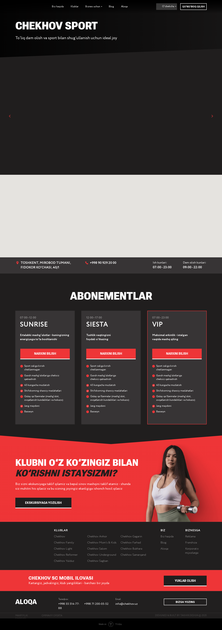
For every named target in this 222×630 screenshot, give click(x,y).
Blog (111, 6)
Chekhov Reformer (66, 555)
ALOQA (26, 602)
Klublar (75, 6)
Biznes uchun (92, 6)
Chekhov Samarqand (133, 555)
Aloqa (124, 6)
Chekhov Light (63, 549)
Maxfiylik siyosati (21, 617)
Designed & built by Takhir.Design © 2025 (181, 615)
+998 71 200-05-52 (96, 604)
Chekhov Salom (97, 549)
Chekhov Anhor (97, 536)
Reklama (190, 536)
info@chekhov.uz (126, 604)
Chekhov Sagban (97, 561)
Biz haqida (58, 6)
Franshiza (191, 542)
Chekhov (59, 536)
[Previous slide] (10, 116)
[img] (28, 531)
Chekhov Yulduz (64, 561)
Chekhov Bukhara (131, 549)
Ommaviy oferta (52, 615)
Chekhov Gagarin (131, 536)
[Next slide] (212, 116)
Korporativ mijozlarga (192, 551)
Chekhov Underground (101, 555)
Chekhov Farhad (131, 542)
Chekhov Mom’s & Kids (101, 542)
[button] (177, 354)
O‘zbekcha (168, 6)
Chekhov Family (64, 542)
